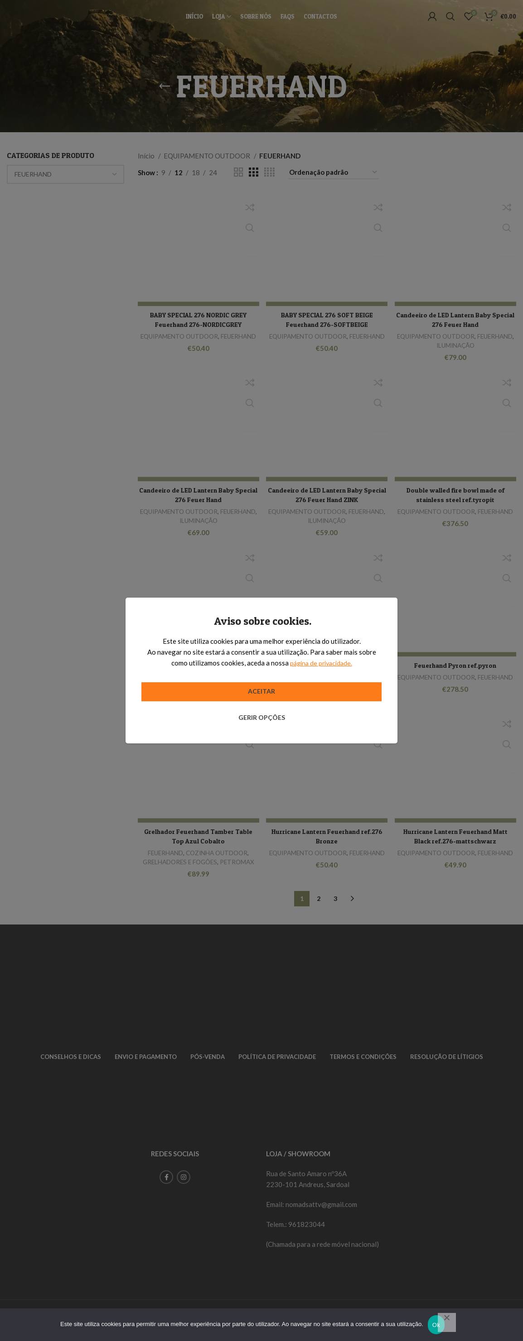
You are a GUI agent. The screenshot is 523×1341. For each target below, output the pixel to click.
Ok (436, 1325)
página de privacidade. (321, 663)
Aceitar (261, 691)
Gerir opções (261, 717)
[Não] (447, 1322)
